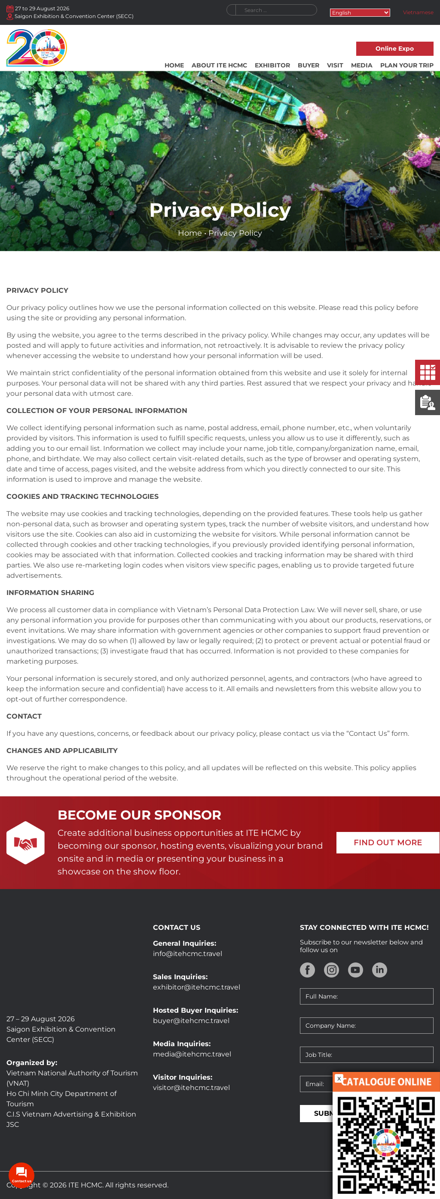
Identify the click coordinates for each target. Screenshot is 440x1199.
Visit (335, 65)
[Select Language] (360, 13)
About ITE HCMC (219, 65)
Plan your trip (407, 65)
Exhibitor (272, 65)
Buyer (308, 65)
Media (362, 65)
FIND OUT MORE (388, 842)
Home (174, 65)
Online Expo (395, 48)
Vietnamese (418, 12)
